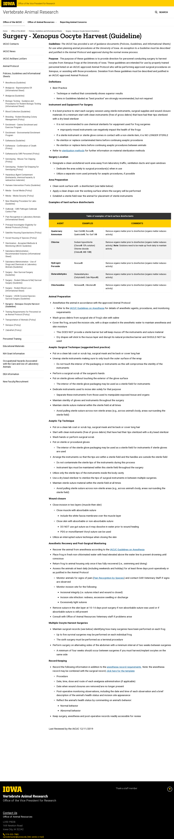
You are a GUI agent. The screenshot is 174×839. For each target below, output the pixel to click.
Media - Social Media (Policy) (18, 190)
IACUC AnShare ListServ (15, 59)
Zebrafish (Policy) (13, 330)
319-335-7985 (11, 834)
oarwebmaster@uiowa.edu (23, 837)
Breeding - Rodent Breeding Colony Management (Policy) (21, 118)
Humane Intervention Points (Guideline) (22, 185)
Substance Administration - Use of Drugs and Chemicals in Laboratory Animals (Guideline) (21, 264)
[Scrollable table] (110, 252)
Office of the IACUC (18, 31)
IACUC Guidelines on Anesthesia (87, 308)
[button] (161, 12)
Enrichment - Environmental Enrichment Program (22, 134)
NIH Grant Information (14, 353)
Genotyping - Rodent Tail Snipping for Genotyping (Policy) (22, 168)
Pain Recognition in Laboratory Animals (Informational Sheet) (22, 218)
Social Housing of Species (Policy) (21, 238)
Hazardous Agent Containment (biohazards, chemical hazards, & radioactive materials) (20, 177)
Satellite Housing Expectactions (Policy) (23, 233)
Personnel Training (12, 339)
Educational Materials (13, 346)
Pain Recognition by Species (109, 577)
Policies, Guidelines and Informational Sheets (45, 31)
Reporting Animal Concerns (73, 22)
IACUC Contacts (11, 44)
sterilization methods (73, 150)
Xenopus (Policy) (13, 325)
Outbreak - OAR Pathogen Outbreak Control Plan (21, 210)
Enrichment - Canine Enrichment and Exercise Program (21, 126)
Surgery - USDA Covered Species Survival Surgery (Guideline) (20, 297)
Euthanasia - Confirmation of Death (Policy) (20, 147)
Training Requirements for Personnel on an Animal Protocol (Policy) (23, 313)
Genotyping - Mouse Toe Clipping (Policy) (20, 160)
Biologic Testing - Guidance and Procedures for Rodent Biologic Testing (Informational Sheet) (23, 104)
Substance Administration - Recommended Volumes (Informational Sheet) (22, 254)
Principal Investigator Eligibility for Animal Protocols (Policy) (20, 226)
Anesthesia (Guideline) (15, 82)
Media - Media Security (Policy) (19, 196)
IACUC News (9, 51)
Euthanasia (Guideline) (15, 140)
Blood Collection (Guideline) (17, 111)
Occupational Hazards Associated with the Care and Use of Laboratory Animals (20, 364)
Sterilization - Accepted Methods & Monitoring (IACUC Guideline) (21, 244)
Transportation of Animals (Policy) (20, 320)
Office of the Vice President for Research (36, 3)
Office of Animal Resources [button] (41, 22)
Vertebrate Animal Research (30, 12)
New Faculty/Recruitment (15, 381)
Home (5, 31)
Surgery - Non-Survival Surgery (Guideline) (19, 273)
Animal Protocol (11, 66)
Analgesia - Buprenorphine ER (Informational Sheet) (18, 89)
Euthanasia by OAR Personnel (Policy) (22, 154)
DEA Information (11, 374)
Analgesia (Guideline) (14, 96)
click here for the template (121, 670)
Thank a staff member (126, 788)
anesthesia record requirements (124, 666)
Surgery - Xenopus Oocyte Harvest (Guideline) (22, 305)
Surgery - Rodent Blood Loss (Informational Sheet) (18, 289)
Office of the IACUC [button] (12, 22)
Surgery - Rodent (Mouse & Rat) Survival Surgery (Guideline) (23, 281)
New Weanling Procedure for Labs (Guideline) (20, 202)
